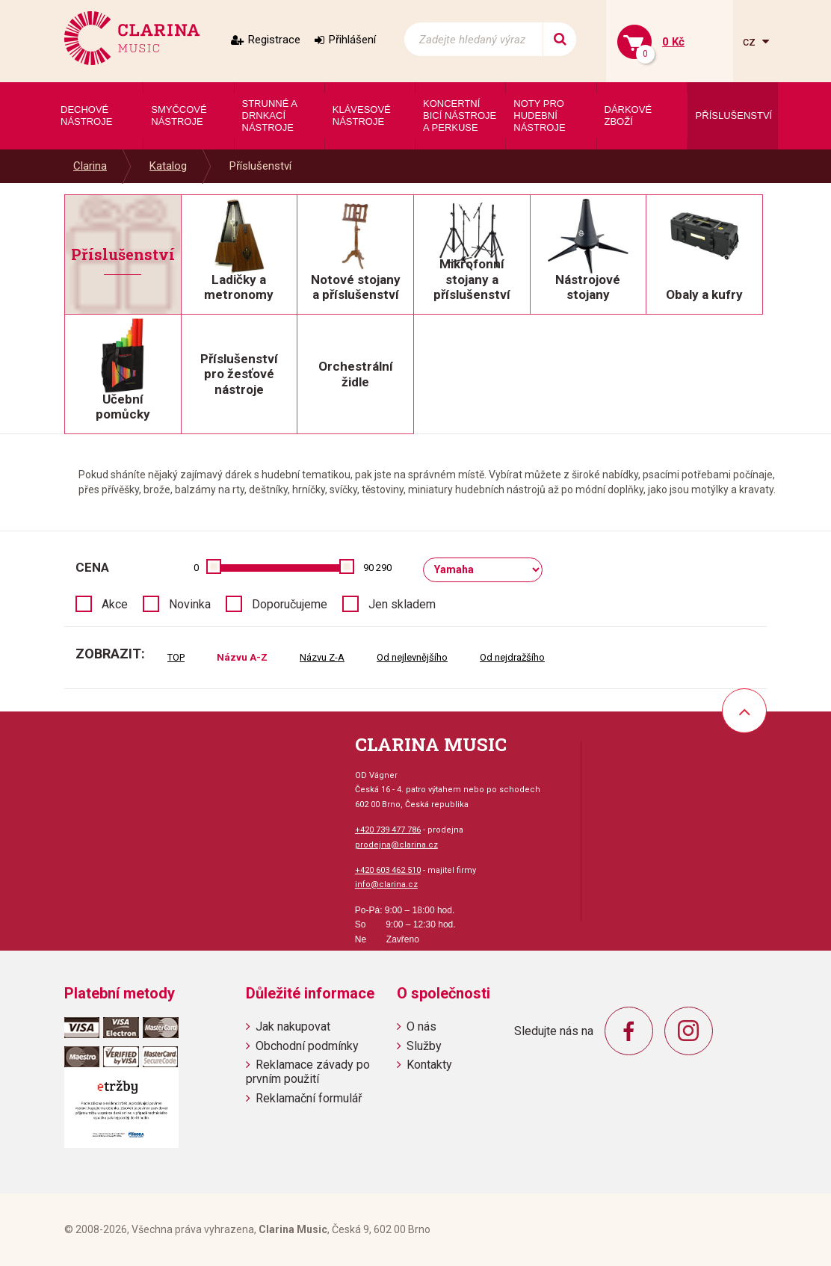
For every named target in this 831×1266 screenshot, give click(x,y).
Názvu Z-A (322, 657)
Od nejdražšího (512, 657)
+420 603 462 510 (388, 870)
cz (751, 41)
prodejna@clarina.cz (396, 845)
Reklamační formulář (309, 1098)
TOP (176, 657)
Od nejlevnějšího (412, 657)
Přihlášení (352, 39)
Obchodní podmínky (307, 1046)
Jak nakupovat (293, 1026)
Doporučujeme (289, 604)
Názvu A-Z (242, 657)
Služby (424, 1046)
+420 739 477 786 (388, 830)
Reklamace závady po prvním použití (308, 1071)
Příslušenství (260, 166)
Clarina (90, 166)
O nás (421, 1026)
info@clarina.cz (386, 884)
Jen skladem (402, 604)
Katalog (168, 166)
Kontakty (429, 1064)
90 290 (377, 567)
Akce (115, 604)
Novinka (190, 604)
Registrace (274, 39)
